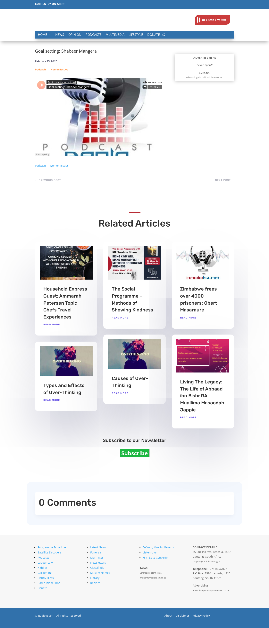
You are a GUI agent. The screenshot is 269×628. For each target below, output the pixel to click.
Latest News (98, 547)
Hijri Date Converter (156, 557)
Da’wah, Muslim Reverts (158, 547)
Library (94, 578)
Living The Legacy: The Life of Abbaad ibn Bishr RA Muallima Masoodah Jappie (202, 395)
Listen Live (149, 552)
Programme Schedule (52, 547)
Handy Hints (46, 578)
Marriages (97, 557)
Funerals (96, 552)
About (168, 615)
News (59, 35)
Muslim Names (100, 573)
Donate (153, 35)
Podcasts (93, 35)
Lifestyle (136, 35)
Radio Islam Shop (49, 583)
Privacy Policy (201, 615)
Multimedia (115, 35)
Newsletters (98, 562)
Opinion (74, 35)
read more (51, 324)
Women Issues (59, 69)
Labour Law (45, 562)
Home (42, 35)
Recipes (95, 583)
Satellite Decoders (49, 552)
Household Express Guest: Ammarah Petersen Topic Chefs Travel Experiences (65, 302)
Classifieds (97, 568)
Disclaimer (182, 615)
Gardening (45, 573)
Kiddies (42, 568)
